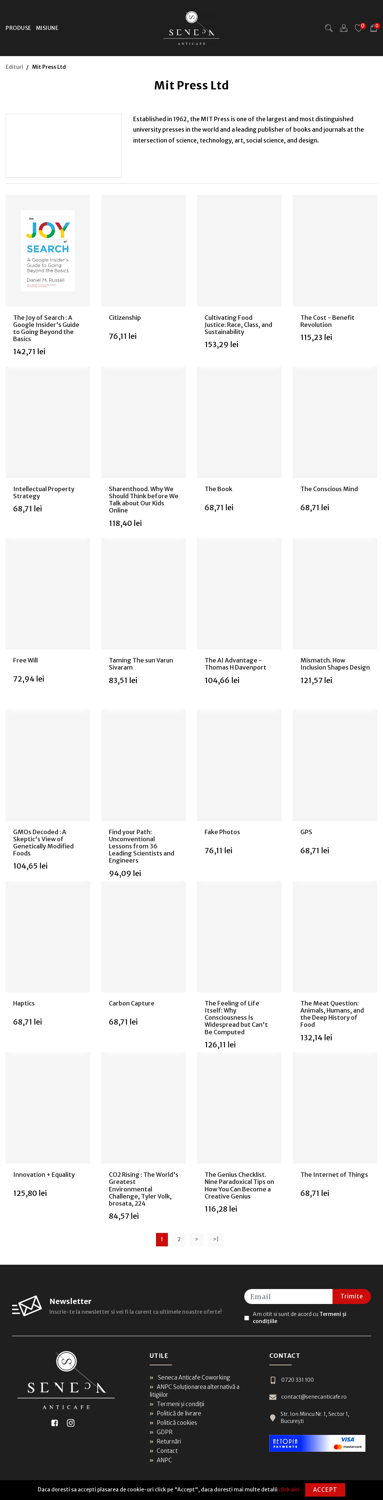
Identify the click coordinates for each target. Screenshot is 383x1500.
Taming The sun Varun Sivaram (141, 663)
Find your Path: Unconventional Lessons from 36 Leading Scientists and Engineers (141, 846)
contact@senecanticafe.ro (308, 1396)
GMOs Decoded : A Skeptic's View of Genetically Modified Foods (43, 842)
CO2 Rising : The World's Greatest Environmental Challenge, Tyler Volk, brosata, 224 (143, 1189)
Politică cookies (173, 1422)
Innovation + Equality (44, 1174)
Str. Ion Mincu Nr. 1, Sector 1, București (309, 1418)
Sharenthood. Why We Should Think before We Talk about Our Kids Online (143, 499)
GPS (306, 832)
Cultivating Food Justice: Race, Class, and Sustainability (238, 325)
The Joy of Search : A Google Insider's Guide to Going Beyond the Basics (46, 328)
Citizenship (125, 317)
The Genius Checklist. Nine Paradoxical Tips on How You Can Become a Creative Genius (239, 1185)
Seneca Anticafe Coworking (190, 1377)
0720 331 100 (291, 1380)
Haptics (24, 1003)
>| (216, 1239)
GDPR (161, 1432)
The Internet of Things (334, 1174)
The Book (218, 489)
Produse (18, 28)
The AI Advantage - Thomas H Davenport (235, 663)
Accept (325, 1489)
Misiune (47, 28)
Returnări (165, 1441)
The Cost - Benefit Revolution (327, 321)
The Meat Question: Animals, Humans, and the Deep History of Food (332, 1014)
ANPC (161, 1460)
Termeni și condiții (177, 1404)
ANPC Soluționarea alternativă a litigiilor (194, 1390)
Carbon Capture (131, 1003)
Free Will (25, 660)
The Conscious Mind (329, 489)
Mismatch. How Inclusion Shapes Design (335, 663)
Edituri (14, 67)
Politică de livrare (175, 1413)
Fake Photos (222, 832)
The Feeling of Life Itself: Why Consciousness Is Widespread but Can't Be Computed (236, 1018)
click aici (289, 1489)
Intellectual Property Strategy (43, 492)
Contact (164, 1450)
